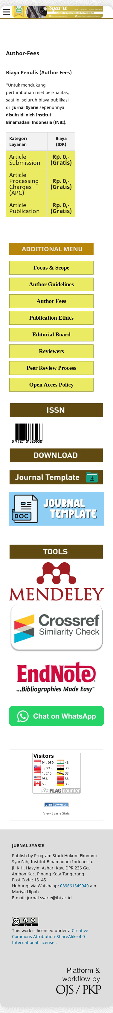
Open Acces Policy (51, 384)
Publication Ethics (51, 318)
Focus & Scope (51, 267)
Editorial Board (51, 334)
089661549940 (74, 886)
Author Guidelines (51, 284)
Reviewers (51, 351)
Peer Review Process (51, 368)
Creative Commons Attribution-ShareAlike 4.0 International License (50, 936)
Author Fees (51, 301)
